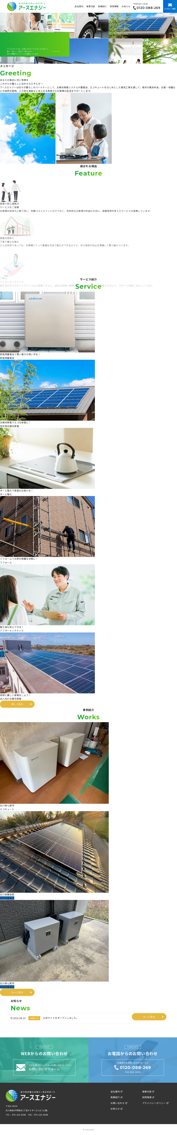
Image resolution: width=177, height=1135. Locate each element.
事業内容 (90, 6)
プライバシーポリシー (155, 1103)
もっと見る (17, 992)
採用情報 (114, 6)
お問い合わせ (118, 1103)
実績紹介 (102, 6)
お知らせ (125, 6)
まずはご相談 (170, 7)
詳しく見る (17, 704)
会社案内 (78, 6)
